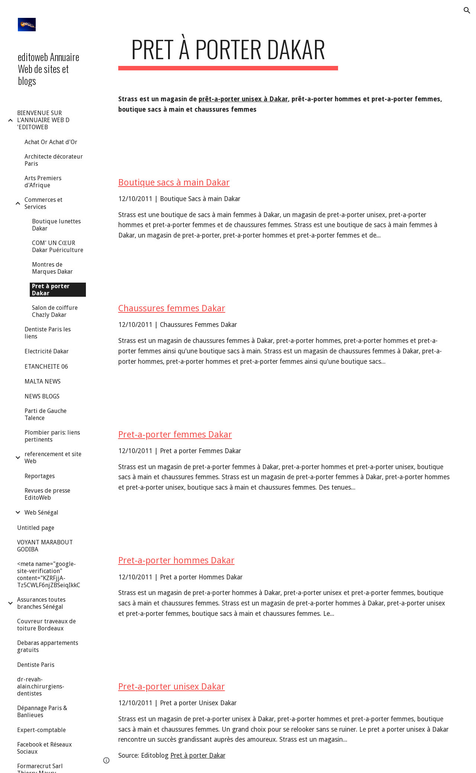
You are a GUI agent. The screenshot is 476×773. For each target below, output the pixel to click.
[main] (228, 52)
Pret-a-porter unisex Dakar (171, 686)
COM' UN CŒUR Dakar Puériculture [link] (57, 246)
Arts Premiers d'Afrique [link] (43, 182)
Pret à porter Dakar (197, 755)
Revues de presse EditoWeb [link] (47, 494)
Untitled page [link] (35, 527)
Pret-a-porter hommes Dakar (176, 560)
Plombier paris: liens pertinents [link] (52, 436)
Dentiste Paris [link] (35, 664)
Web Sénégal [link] (41, 512)
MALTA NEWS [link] (43, 381)
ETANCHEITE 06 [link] (46, 366)
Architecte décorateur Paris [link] (54, 160)
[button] (467, 10)
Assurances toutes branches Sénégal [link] (41, 603)
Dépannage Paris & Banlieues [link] (42, 711)
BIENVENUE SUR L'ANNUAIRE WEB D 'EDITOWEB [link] (43, 120)
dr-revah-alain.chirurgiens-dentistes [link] (40, 686)
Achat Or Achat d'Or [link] (51, 142)
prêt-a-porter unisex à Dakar (243, 99)
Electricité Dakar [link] (47, 351)
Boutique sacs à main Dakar (174, 182)
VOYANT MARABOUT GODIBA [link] (45, 546)
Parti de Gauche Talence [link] (46, 414)
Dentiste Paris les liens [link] (48, 333)
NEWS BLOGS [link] (42, 396)
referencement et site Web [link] (53, 458)
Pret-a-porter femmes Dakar (175, 434)
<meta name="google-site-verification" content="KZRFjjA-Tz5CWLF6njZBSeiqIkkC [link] (48, 574)
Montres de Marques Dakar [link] (52, 268)
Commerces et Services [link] (43, 203)
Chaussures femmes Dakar (171, 308)
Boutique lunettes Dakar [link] (56, 225)
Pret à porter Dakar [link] (51, 290)
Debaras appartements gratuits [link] (47, 646)
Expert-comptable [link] (41, 730)
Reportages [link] (40, 476)
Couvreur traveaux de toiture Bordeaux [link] (46, 625)
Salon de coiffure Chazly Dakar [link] (55, 311)
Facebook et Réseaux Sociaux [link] (44, 748)
